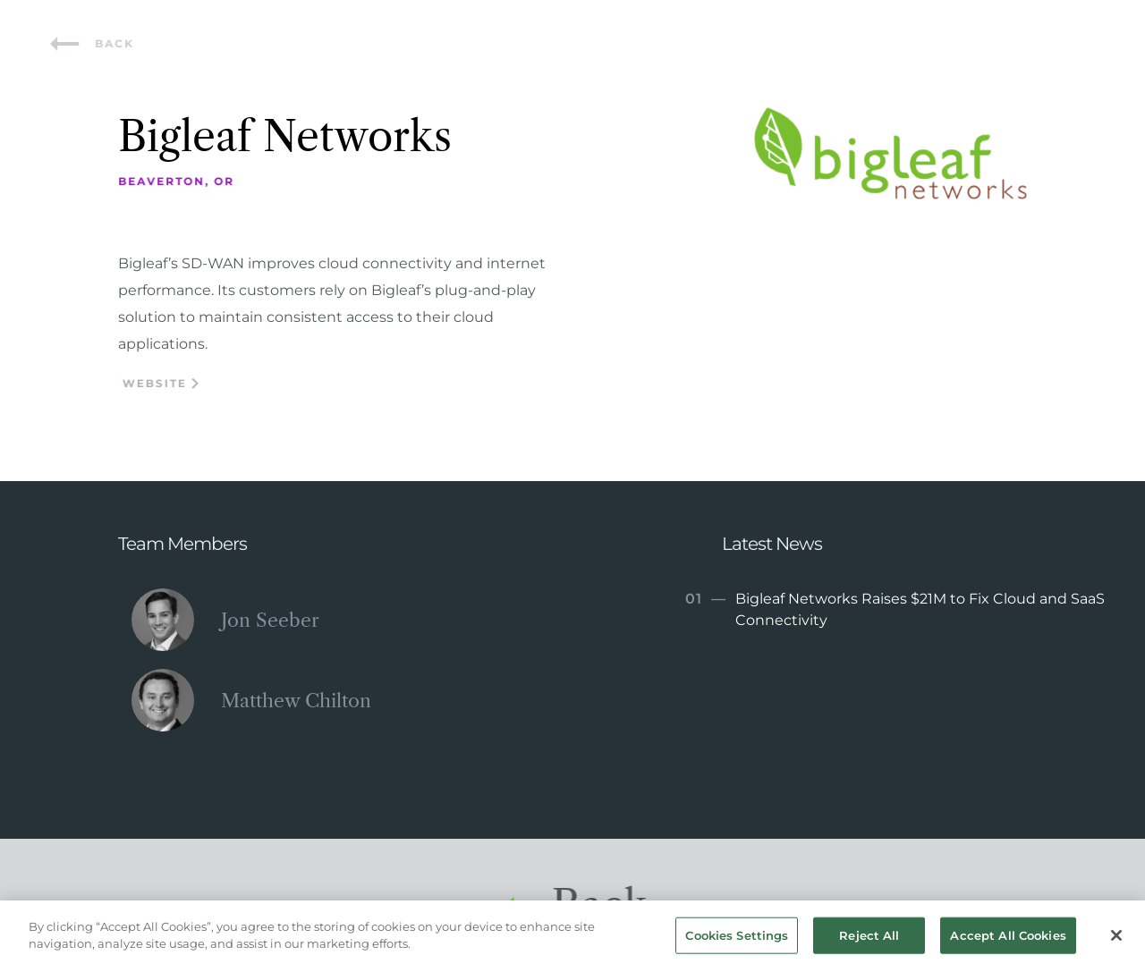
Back (95, 44)
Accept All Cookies (1007, 940)
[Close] (1116, 939)
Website (163, 383)
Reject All (869, 940)
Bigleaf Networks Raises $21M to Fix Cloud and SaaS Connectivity (893, 608)
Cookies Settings (736, 940)
